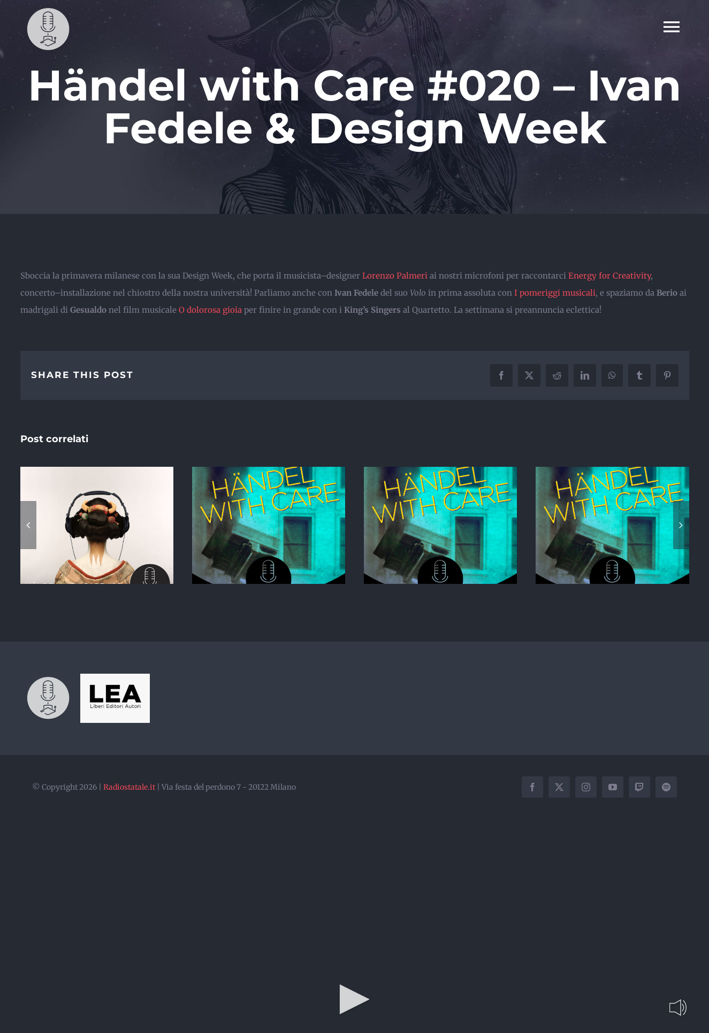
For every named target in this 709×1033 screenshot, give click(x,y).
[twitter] (559, 787)
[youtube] (612, 787)
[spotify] (666, 787)
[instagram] (586, 787)
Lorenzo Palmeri (395, 276)
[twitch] (639, 787)
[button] (28, 525)
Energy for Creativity (609, 276)
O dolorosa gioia (210, 310)
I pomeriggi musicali (555, 293)
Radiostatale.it (129, 787)
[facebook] (532, 787)
